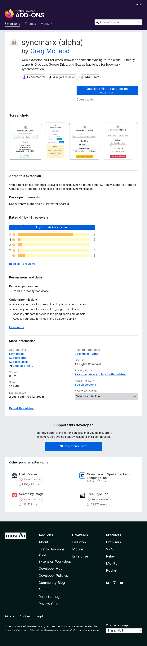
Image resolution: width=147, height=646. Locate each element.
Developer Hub (50, 568)
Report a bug (48, 597)
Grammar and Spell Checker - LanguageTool (108, 476)
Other (95, 353)
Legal (39, 616)
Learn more (16, 327)
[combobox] (118, 22)
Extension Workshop (54, 561)
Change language (117, 625)
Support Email (18, 361)
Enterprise (80, 556)
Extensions (12, 24)
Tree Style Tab (97, 494)
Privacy (9, 616)
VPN (109, 549)
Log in (138, 4)
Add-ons (45, 535)
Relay (110, 556)
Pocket (112, 570)
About (43, 542)
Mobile (77, 549)
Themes (30, 24)
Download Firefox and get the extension (107, 90)
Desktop (79, 542)
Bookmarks (82, 353)
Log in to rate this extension (52, 227)
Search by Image (31, 494)
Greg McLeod (50, 51)
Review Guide (49, 604)
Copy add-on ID (21, 365)
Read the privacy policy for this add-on (100, 374)
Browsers (113, 542)
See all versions (85, 384)
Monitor (112, 563)
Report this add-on (21, 408)
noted (40, 626)
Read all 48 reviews (22, 263)
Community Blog (51, 583)
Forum (43, 590)
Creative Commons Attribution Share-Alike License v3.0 (40, 630)
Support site (17, 357)
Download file (85, 99)
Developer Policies (53, 576)
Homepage (16, 353)
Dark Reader (28, 474)
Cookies (25, 616)
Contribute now (73, 446)
